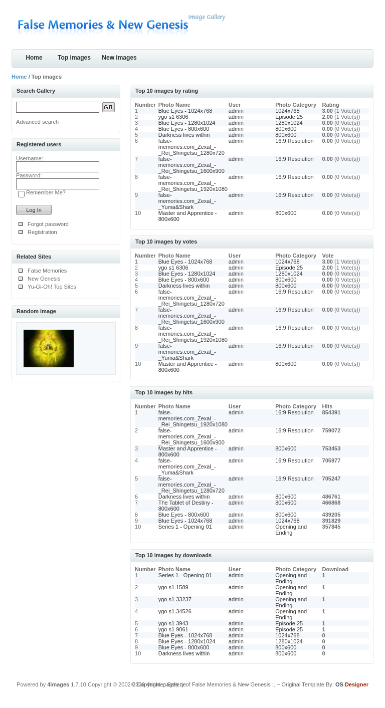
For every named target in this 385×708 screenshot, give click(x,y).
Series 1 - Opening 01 (185, 527)
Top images (74, 57)
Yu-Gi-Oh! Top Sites (52, 287)
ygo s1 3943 (173, 623)
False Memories (47, 271)
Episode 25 (289, 117)
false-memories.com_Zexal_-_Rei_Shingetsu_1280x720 (191, 147)
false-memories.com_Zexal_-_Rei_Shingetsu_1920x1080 (193, 183)
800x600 (285, 129)
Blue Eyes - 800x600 (184, 129)
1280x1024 (288, 123)
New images (119, 57)
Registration (42, 232)
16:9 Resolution (294, 141)
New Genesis (44, 279)
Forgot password (48, 224)
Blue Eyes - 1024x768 (185, 111)
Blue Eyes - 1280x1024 (187, 123)
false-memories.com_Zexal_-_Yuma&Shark (187, 201)
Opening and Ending (291, 530)
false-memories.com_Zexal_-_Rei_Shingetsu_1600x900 (191, 165)
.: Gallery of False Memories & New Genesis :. (218, 684)
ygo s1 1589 (173, 587)
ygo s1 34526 (174, 611)
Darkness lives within (184, 135)
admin (236, 111)
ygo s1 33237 (174, 599)
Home (34, 57)
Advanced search (37, 122)
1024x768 (287, 111)
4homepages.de (166, 684)
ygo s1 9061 (173, 629)
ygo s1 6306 (173, 117)
